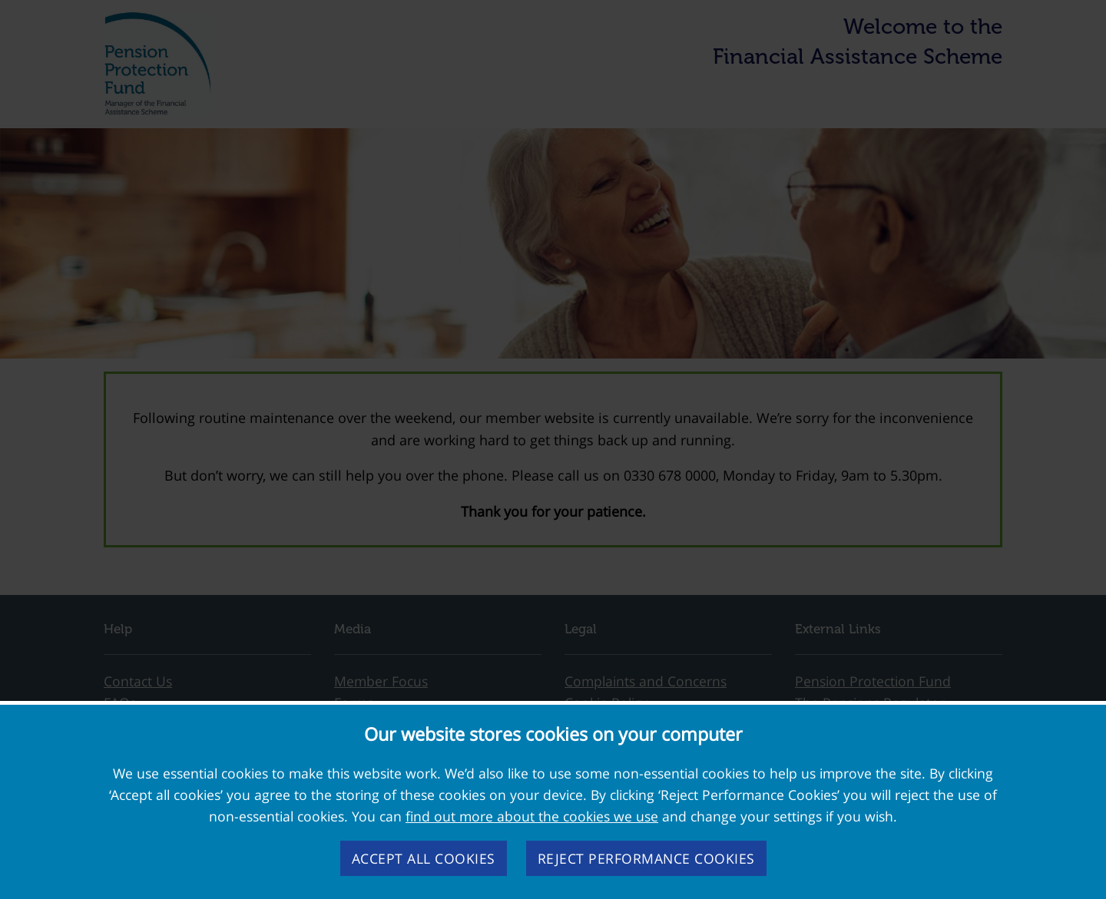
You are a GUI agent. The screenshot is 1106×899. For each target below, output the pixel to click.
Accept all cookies (423, 858)
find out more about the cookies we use (532, 816)
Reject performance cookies (646, 858)
